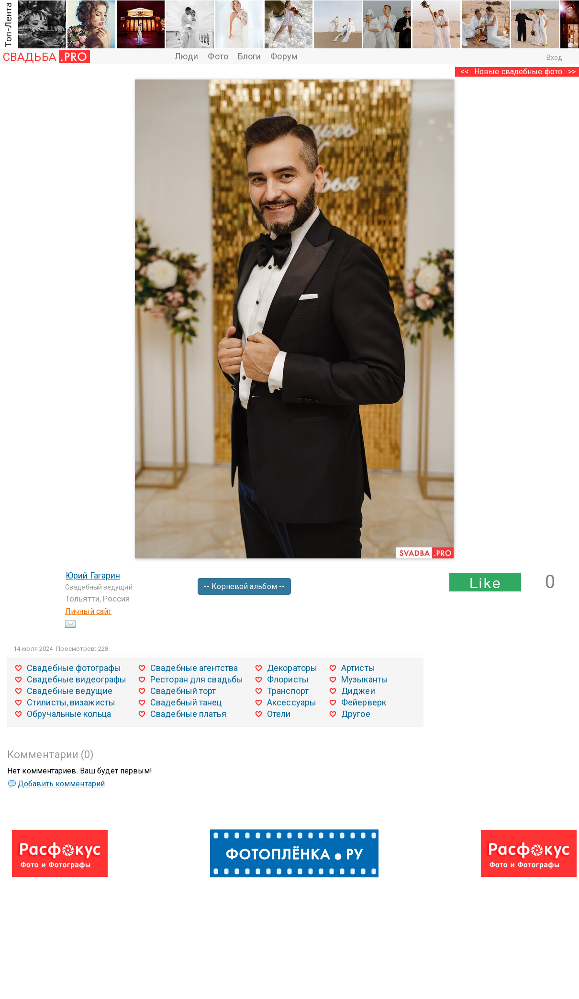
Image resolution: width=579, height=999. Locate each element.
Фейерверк (363, 702)
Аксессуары (291, 702)
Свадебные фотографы (74, 668)
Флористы (288, 679)
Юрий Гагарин (93, 575)
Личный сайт (88, 611)
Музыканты (364, 679)
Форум (284, 56)
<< (464, 71)
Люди (186, 56)
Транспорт (288, 691)
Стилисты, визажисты (71, 702)
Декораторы (292, 668)
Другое (355, 714)
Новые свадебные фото (518, 71)
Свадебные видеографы (76, 679)
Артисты (358, 668)
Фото (218, 56)
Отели (279, 714)
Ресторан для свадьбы (196, 679)
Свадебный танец (186, 702)
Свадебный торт (183, 691)
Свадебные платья (188, 714)
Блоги (249, 56)
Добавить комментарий (61, 783)
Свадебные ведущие (69, 691)
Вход (554, 57)
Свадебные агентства (194, 668)
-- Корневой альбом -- (244, 586)
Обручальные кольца (69, 714)
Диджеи (358, 691)
